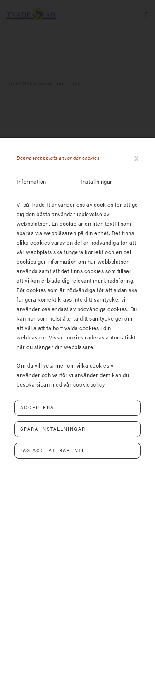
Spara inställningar (53, 429)
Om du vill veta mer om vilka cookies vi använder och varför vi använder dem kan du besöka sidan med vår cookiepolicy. (73, 374)
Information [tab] (31, 181)
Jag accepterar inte (53, 450)
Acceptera (37, 407)
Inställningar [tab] (96, 181)
